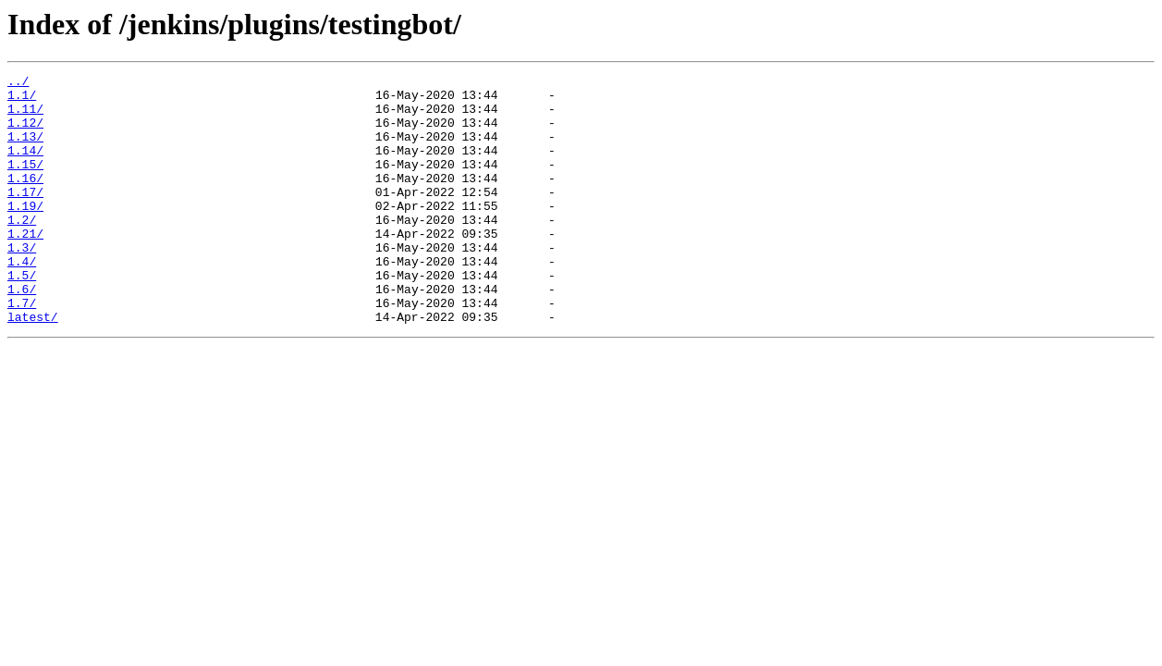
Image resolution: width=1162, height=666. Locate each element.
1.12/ (25, 133)
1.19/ (25, 233)
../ (18, 83)
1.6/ (21, 333)
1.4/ (21, 299)
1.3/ (21, 283)
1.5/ (21, 316)
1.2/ (21, 249)
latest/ (32, 366)
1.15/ (25, 183)
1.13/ (25, 150)
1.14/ (25, 166)
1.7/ (21, 349)
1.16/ (25, 199)
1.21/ (25, 266)
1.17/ (25, 216)
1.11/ (25, 116)
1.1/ (21, 100)
